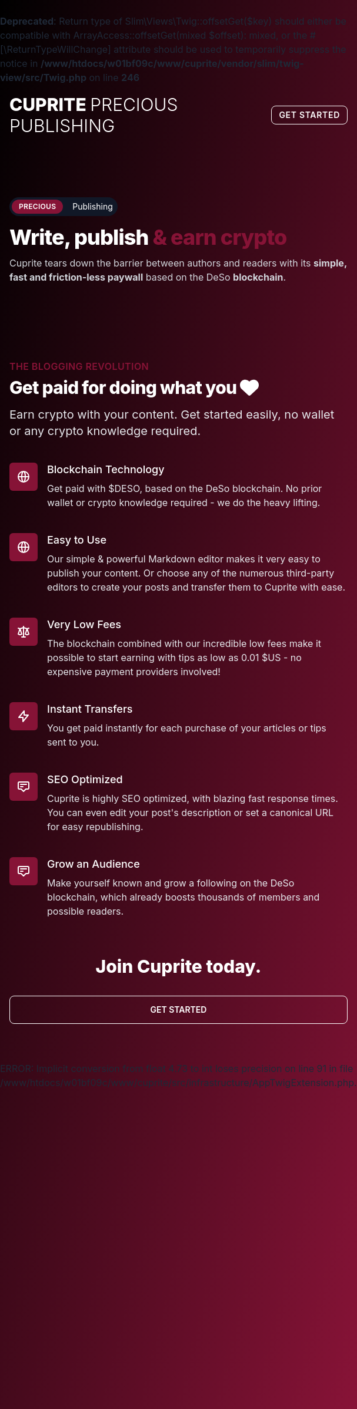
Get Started (309, 115)
